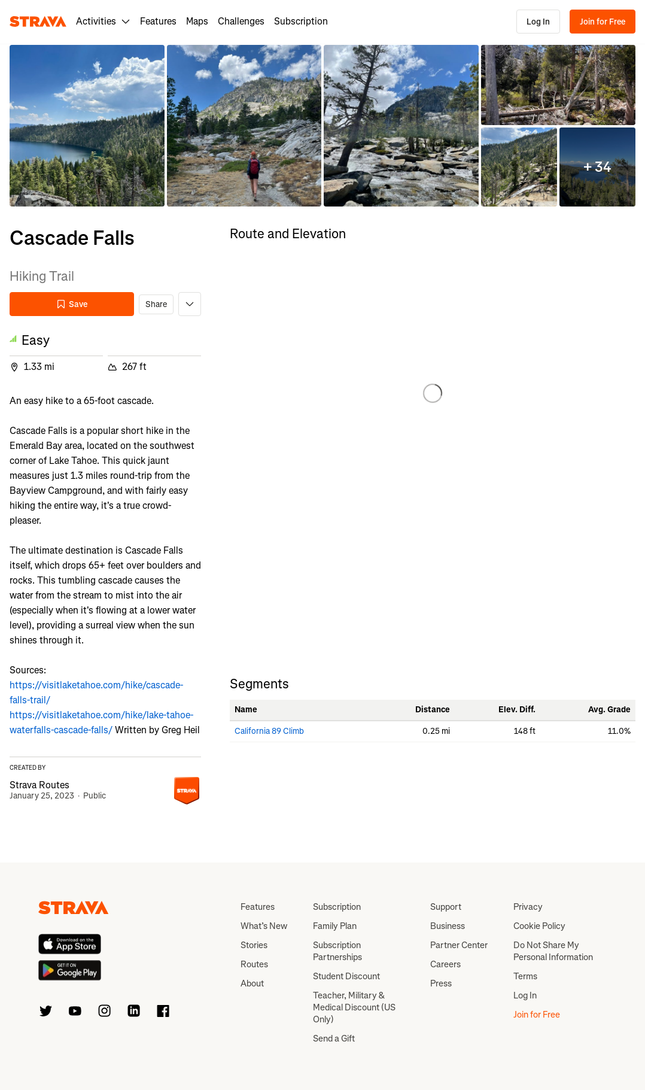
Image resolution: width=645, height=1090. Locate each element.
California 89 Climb (269, 731)
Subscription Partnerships (337, 951)
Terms (525, 976)
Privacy (528, 907)
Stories (254, 945)
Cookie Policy (539, 926)
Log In (538, 22)
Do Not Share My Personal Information (553, 951)
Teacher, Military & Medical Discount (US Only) (354, 1007)
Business (447, 926)
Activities (103, 21)
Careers (445, 964)
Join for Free (602, 22)
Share (156, 304)
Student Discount (346, 976)
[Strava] (38, 21)
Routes (254, 964)
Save (71, 304)
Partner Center (459, 945)
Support (445, 907)
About (252, 983)
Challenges (241, 21)
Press (441, 983)
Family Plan (335, 926)
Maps (197, 21)
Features (158, 21)
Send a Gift (334, 1039)
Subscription (301, 21)
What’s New (264, 926)
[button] (87, 126)
